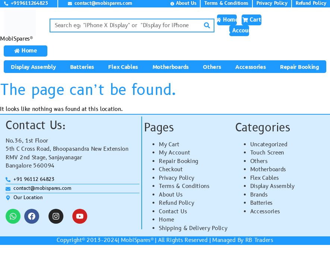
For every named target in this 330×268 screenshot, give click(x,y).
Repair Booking (299, 66)
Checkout (171, 169)
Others (212, 66)
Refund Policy (176, 203)
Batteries (82, 66)
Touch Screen (267, 153)
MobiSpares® (16, 39)
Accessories (250, 66)
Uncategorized (268, 145)
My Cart (169, 145)
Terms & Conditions (184, 186)
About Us (171, 195)
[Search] (207, 25)
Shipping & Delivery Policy (193, 228)
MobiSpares (136, 240)
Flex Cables (123, 66)
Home (166, 220)
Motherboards (171, 66)
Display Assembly (33, 66)
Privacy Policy (176, 178)
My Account (174, 153)
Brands (259, 195)
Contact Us (173, 212)
